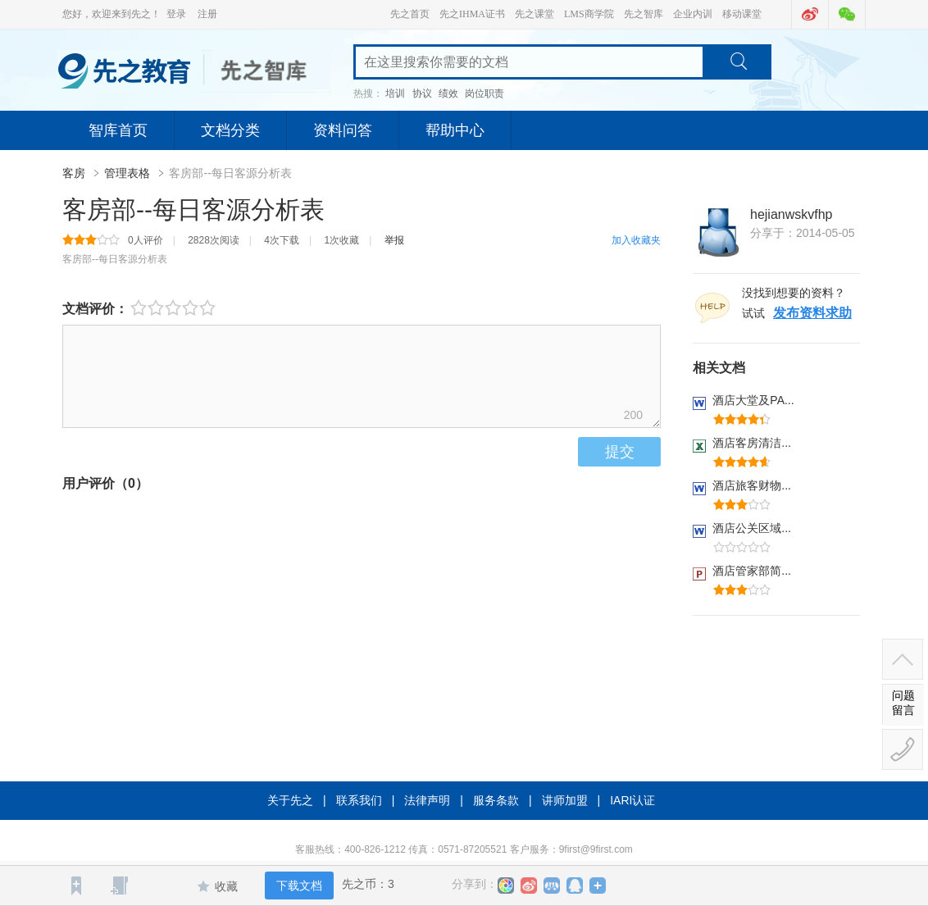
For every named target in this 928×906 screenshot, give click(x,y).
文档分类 (230, 130)
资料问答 (342, 130)
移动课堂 (742, 14)
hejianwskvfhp (791, 214)
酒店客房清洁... (751, 442)
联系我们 (359, 800)
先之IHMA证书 (472, 14)
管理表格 (128, 173)
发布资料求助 (812, 313)
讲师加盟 (565, 800)
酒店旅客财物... (751, 485)
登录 (176, 14)
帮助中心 (454, 130)
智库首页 (118, 130)
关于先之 (290, 800)
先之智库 (643, 14)
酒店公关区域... (751, 528)
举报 (394, 240)
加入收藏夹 (636, 240)
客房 (75, 173)
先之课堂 (534, 14)
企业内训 (692, 14)
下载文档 (299, 885)
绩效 (448, 93)
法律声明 (427, 800)
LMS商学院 (589, 14)
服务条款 (496, 800)
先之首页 (410, 14)
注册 (207, 14)
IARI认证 (632, 800)
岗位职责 (484, 93)
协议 (422, 93)
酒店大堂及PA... (753, 400)
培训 (395, 93)
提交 (620, 452)
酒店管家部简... (751, 570)
